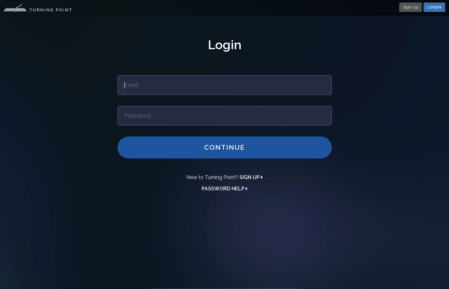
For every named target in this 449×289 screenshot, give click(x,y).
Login (434, 7)
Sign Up (410, 7)
